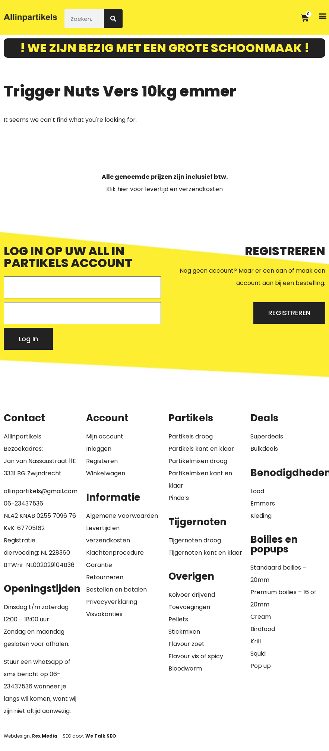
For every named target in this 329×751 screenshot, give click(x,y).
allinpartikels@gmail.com (40, 491)
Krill (255, 641)
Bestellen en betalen (116, 589)
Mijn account (104, 436)
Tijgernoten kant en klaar (205, 552)
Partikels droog (190, 436)
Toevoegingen (189, 607)
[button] (323, 15)
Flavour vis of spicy (195, 656)
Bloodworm (185, 668)
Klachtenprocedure (115, 552)
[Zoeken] (113, 18)
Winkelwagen (105, 473)
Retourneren (104, 577)
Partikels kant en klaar (201, 448)
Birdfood (262, 629)
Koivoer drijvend (191, 594)
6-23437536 (25, 503)
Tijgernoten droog (194, 540)
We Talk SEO (100, 736)
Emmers (262, 503)
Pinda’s (178, 498)
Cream (260, 616)
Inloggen (98, 448)
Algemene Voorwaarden (122, 515)
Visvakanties (104, 614)
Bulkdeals (264, 448)
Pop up (260, 666)
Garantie (99, 565)
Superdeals (266, 436)
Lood (257, 491)
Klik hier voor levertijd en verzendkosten (164, 189)
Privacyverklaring (111, 602)
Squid (258, 653)
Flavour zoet (186, 644)
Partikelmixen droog (197, 461)
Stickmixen (184, 631)
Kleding (261, 515)
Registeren (102, 461)
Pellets (178, 619)
